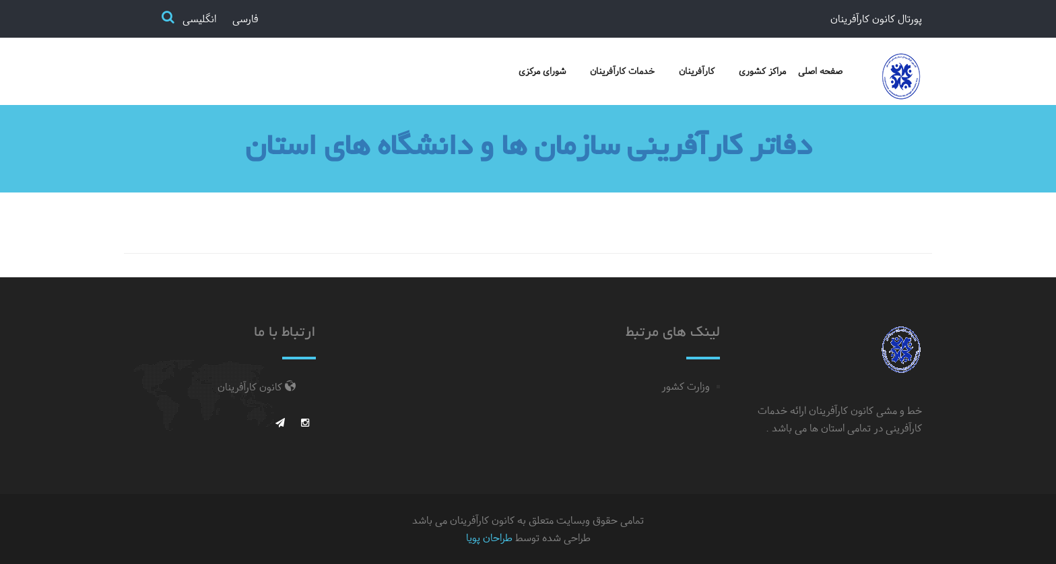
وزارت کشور (685, 386)
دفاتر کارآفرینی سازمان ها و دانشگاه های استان (528, 149)
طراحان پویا (489, 537)
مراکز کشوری (762, 71)
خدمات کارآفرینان (622, 71)
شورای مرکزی (542, 71)
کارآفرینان (697, 71)
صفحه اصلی (820, 71)
